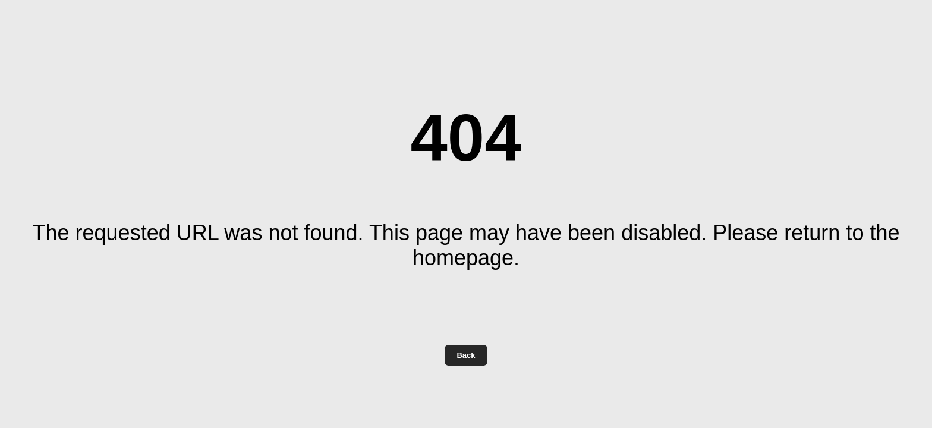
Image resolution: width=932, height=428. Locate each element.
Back (465, 355)
